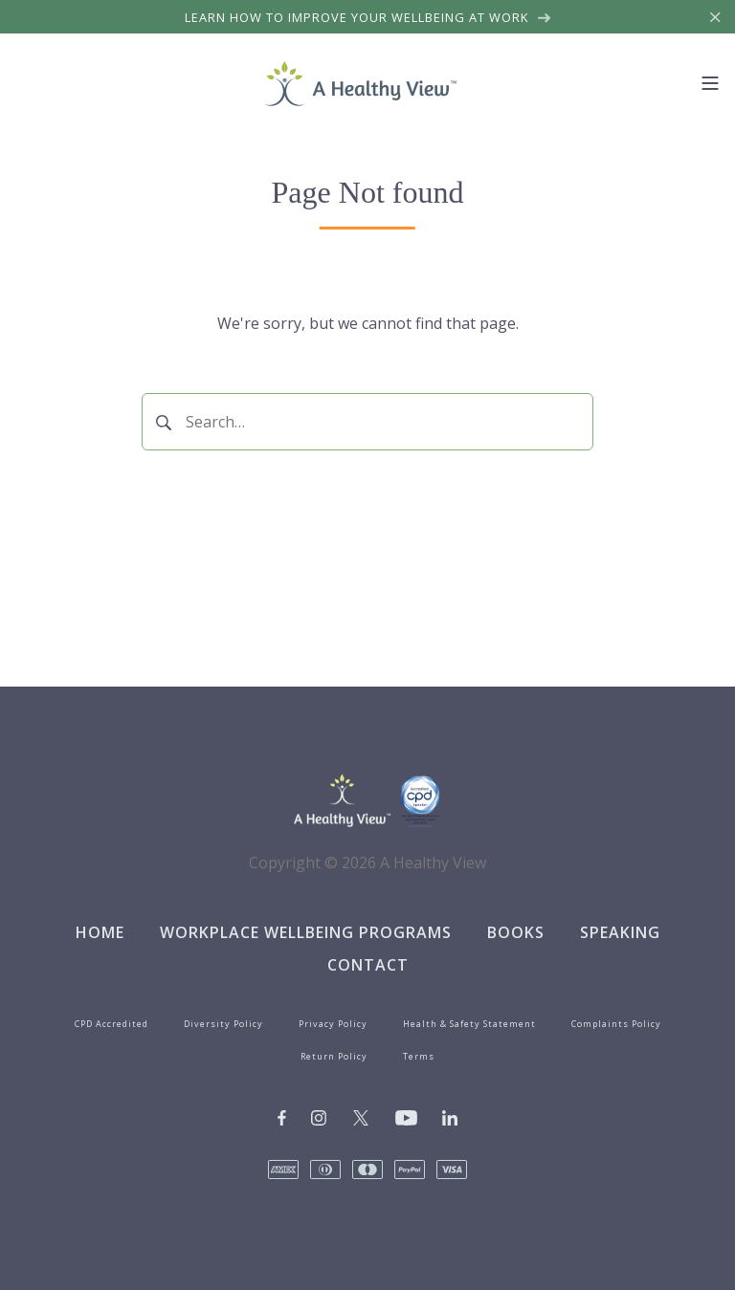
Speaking (620, 932)
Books (516, 932)
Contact (368, 964)
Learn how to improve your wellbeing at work (368, 17)
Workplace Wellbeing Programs (306, 932)
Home (100, 932)
